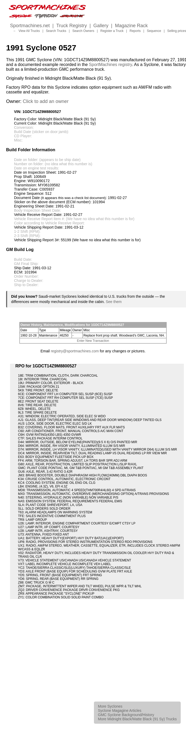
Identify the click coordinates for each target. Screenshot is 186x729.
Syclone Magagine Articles (119, 710)
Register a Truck (111, 31)
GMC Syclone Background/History (126, 715)
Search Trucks (56, 31)
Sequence (154, 31)
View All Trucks (29, 31)
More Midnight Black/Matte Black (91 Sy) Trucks (137, 719)
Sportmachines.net (30, 25)
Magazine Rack (131, 25)
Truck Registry (71, 25)
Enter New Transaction (93, 341)
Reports (135, 31)
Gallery (100, 25)
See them (114, 302)
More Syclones (110, 706)
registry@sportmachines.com (75, 351)
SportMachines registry (110, 64)
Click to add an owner (46, 101)
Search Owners (83, 31)
